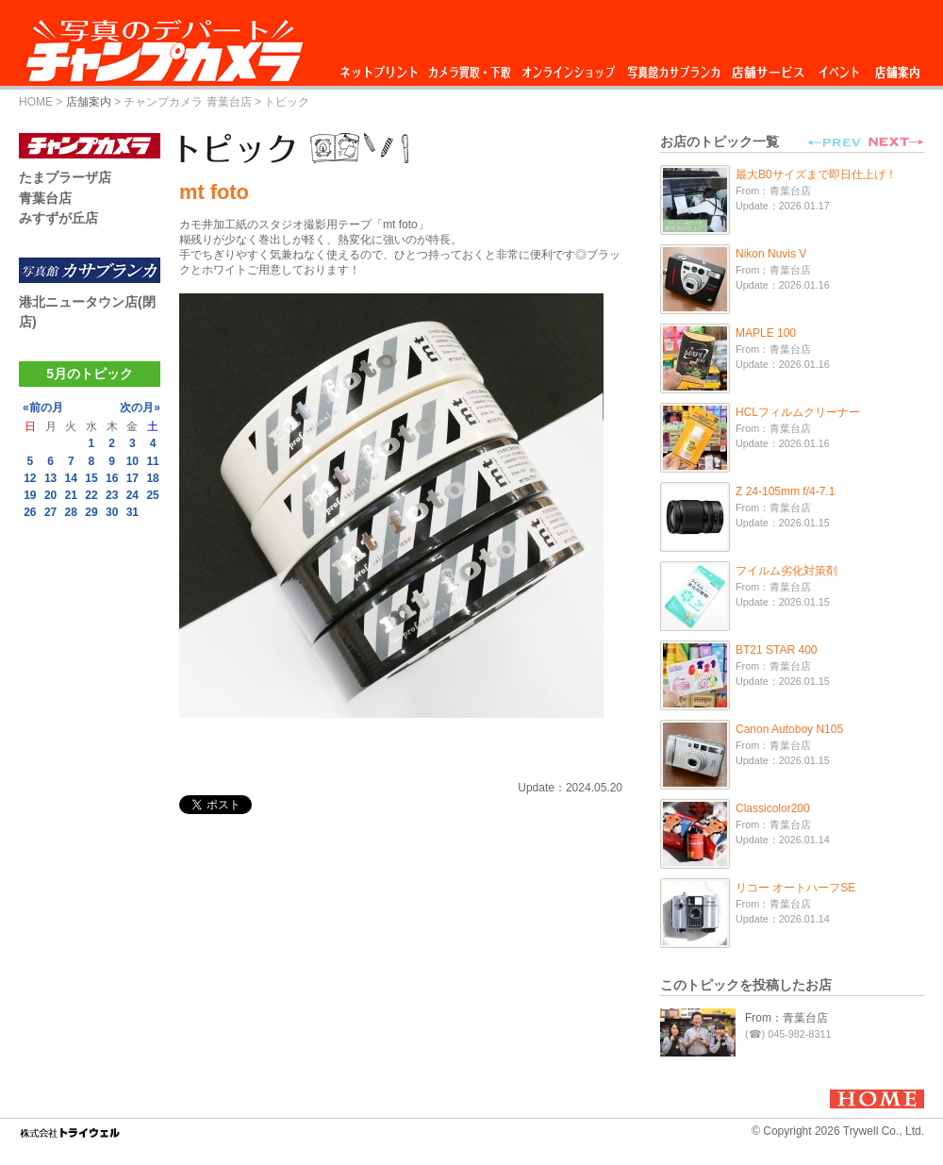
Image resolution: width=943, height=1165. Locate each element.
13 (50, 478)
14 (71, 478)
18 (152, 478)
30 (112, 512)
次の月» (140, 407)
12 (30, 478)
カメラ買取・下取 (470, 67)
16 (112, 478)
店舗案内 (897, 67)
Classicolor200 (773, 808)
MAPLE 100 (766, 333)
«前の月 (43, 407)
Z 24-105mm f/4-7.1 (785, 491)
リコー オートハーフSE (795, 887)
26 (30, 512)
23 (112, 495)
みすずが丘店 (58, 217)
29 (91, 512)
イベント (839, 67)
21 (71, 495)
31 (132, 512)
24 (132, 495)
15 (91, 478)
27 (50, 512)
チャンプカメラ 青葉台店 (187, 101)
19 (30, 495)
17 (132, 478)
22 (91, 495)
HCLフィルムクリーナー (798, 412)
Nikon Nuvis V (771, 253)
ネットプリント (382, 67)
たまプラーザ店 (65, 177)
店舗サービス (767, 67)
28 (71, 512)
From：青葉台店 (786, 1017)
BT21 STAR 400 (776, 650)
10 (132, 461)
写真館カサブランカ (673, 67)
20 (50, 495)
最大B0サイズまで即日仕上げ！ (816, 174)
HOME (36, 101)
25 (152, 495)
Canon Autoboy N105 (789, 729)
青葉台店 (45, 198)
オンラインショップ (567, 67)
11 (152, 461)
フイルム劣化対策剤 (786, 570)
